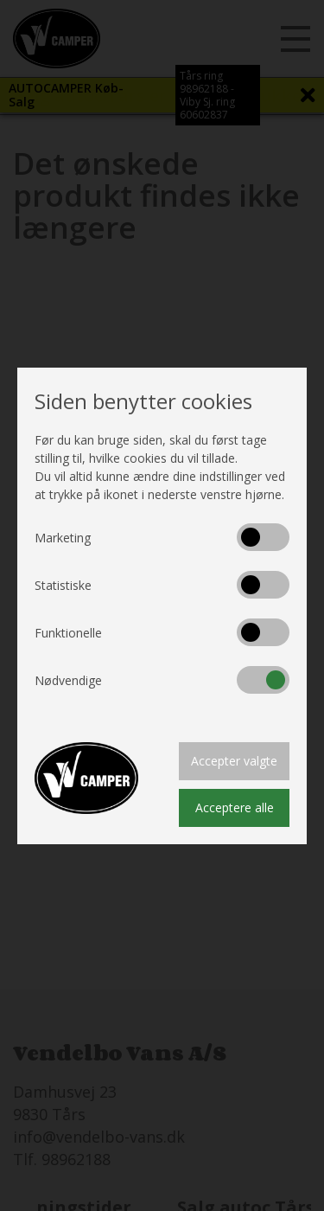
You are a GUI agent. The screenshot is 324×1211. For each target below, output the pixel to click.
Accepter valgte (234, 761)
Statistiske (63, 585)
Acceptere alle (234, 807)
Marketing (63, 537)
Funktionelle (68, 633)
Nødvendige (68, 680)
